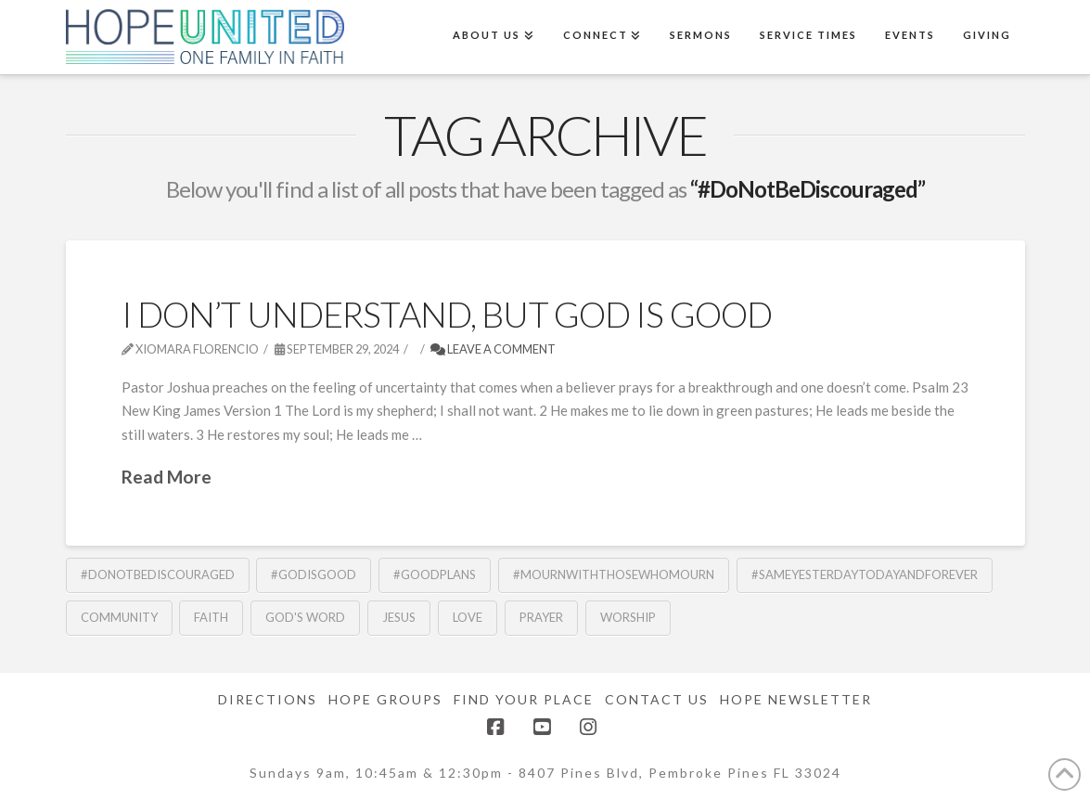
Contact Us (657, 699)
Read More (167, 476)
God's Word (305, 617)
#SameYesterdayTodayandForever (864, 574)
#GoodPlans (434, 574)
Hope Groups (385, 699)
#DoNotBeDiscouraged (158, 574)
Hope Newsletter (796, 699)
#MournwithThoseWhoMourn (613, 574)
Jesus (399, 617)
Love (467, 617)
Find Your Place (524, 699)
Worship (628, 617)
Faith (211, 617)
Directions (267, 699)
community (119, 617)
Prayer (541, 617)
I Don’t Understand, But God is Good (447, 314)
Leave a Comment (493, 349)
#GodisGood (313, 574)
